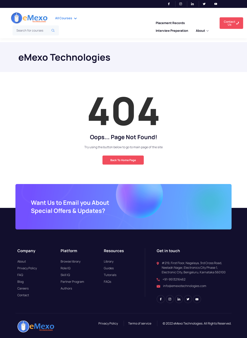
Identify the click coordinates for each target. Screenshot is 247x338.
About (202, 28)
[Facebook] (170, 4)
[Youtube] (217, 4)
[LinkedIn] (194, 4)
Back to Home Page (123, 160)
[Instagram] (182, 4)
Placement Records (169, 22)
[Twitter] (206, 4)
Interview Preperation (171, 28)
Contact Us (231, 23)
